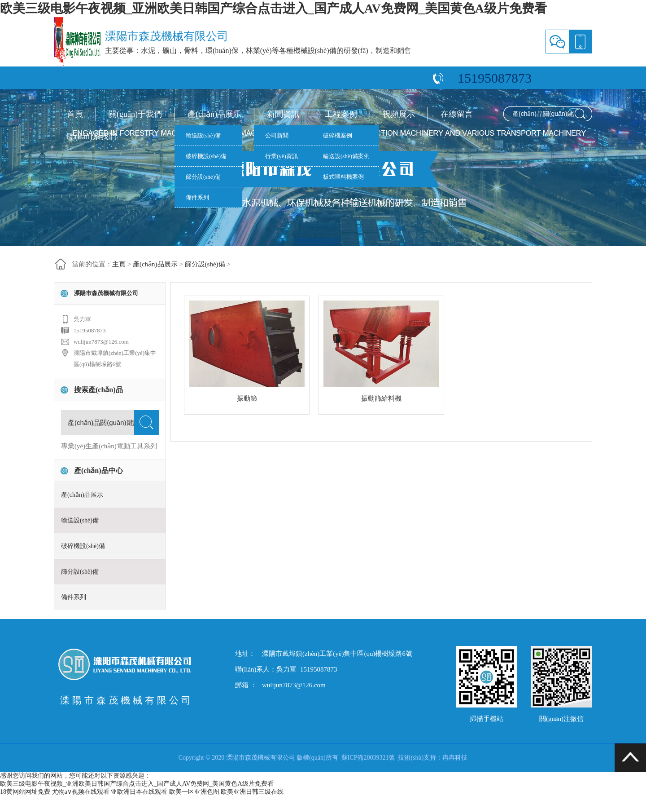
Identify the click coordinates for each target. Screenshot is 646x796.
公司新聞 (276, 135)
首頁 (75, 114)
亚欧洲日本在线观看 (139, 791)
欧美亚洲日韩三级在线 (252, 791)
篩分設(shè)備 (203, 176)
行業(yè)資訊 (281, 156)
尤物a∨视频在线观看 (80, 791)
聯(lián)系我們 (92, 136)
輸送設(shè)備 (203, 135)
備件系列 (197, 197)
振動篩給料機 (381, 398)
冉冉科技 (454, 757)
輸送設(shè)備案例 (346, 156)
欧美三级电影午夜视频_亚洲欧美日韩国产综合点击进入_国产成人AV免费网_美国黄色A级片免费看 (273, 8)
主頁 (119, 264)
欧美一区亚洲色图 (194, 791)
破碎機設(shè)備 (206, 156)
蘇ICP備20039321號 (368, 757)
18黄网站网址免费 (25, 791)
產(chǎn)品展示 (214, 114)
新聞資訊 (283, 114)
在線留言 (457, 114)
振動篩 (247, 398)
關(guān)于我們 (135, 114)
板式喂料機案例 (343, 176)
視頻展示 (399, 114)
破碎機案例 (337, 135)
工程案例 (341, 114)
